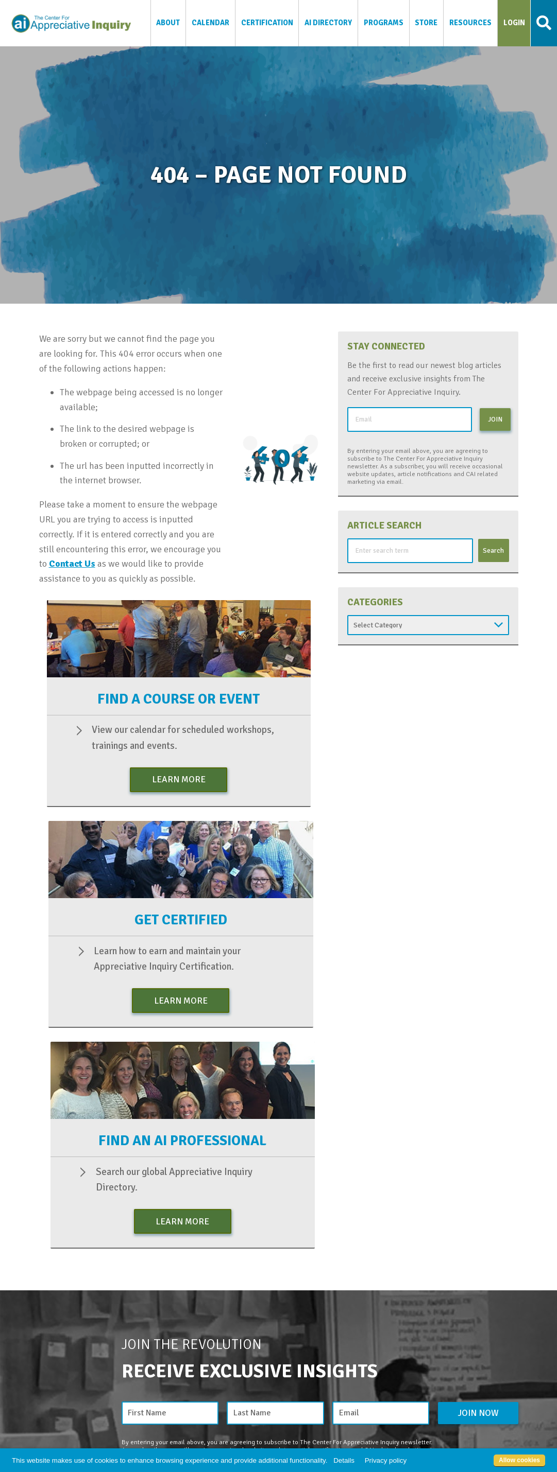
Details (344, 1460)
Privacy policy (386, 1460)
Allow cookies (519, 1460)
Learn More (179, 779)
